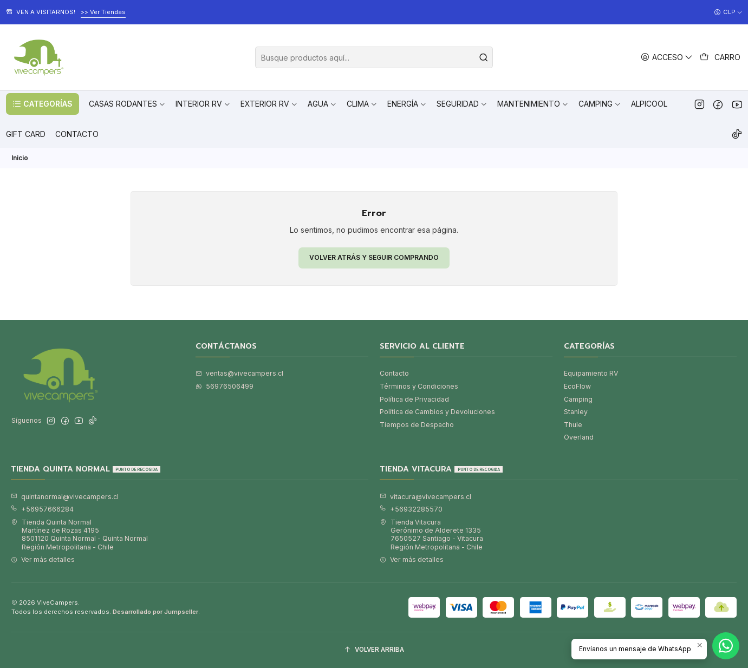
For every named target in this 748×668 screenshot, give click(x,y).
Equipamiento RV (591, 373)
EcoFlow (577, 386)
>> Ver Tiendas (103, 12)
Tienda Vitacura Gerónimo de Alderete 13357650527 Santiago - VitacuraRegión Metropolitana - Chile (431, 534)
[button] (42, 104)
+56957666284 (42, 509)
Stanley (576, 412)
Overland (579, 437)
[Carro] (720, 57)
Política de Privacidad (414, 399)
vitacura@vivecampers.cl (425, 497)
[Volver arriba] (374, 650)
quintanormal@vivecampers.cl (65, 497)
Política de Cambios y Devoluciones (437, 412)
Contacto (394, 373)
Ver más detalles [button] (43, 559)
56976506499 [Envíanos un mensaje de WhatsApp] (224, 386)
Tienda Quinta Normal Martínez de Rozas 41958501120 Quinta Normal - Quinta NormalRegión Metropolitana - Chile (79, 534)
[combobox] (374, 57)
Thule (573, 425)
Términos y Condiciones (419, 386)
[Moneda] (728, 12)
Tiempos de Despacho (417, 425)
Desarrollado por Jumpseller (155, 611)
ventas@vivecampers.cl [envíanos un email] (239, 373)
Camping (578, 399)
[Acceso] (667, 57)
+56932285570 (411, 509)
